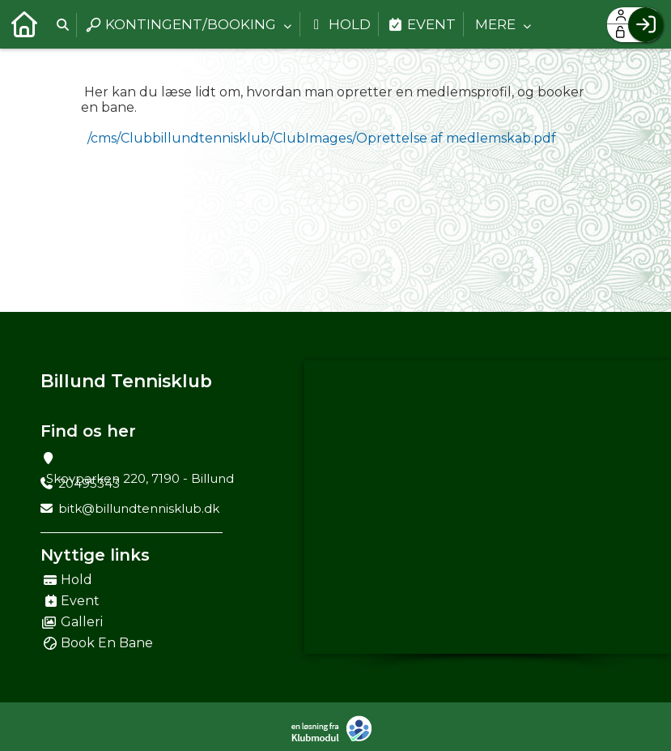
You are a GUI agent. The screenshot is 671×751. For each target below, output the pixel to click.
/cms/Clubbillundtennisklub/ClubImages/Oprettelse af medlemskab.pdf (321, 138)
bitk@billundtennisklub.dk (138, 508)
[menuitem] (24, 24)
